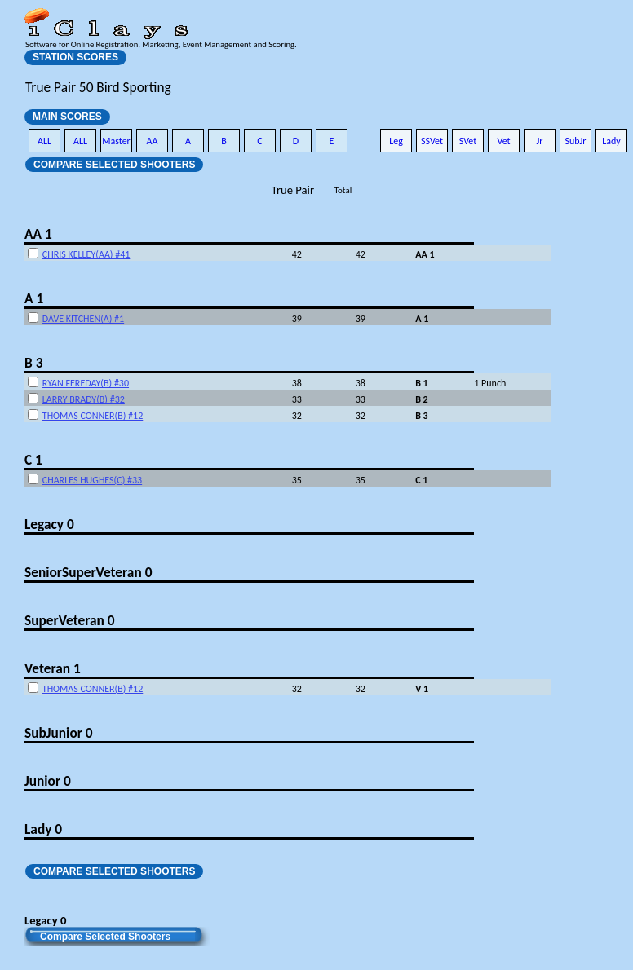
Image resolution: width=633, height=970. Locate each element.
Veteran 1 (52, 668)
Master (116, 141)
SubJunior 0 (58, 733)
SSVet (432, 141)
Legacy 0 (49, 524)
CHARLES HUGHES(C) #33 (92, 480)
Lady (611, 141)
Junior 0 (47, 781)
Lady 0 (43, 829)
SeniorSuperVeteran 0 (88, 572)
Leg (396, 141)
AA (152, 141)
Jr (539, 141)
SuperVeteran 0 (69, 620)
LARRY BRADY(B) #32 (83, 399)
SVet (468, 141)
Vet (503, 141)
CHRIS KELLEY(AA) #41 (86, 254)
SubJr (575, 141)
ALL (44, 141)
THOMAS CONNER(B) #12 (92, 415)
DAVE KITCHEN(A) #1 (83, 318)
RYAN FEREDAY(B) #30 (85, 383)
